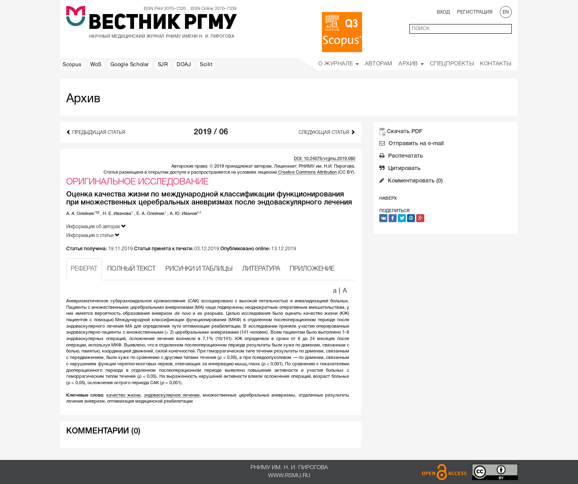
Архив (411, 64)
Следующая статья (327, 132)
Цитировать (400, 169)
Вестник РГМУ (162, 23)
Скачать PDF (404, 131)
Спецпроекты (452, 64)
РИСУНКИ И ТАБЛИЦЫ (198, 269)
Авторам (379, 64)
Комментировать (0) (411, 182)
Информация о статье (93, 235)
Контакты (496, 64)
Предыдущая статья (95, 132)
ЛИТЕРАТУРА (261, 269)
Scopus (72, 65)
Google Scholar (129, 65)
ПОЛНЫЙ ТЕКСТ (131, 269)
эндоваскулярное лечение (171, 395)
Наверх (388, 198)
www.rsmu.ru (289, 475)
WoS (96, 65)
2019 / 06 (211, 132)
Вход (443, 12)
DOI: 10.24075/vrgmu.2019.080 (324, 159)
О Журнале (338, 64)
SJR (163, 65)
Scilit (206, 65)
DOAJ (184, 65)
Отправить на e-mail (411, 144)
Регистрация (475, 12)
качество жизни (123, 395)
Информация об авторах (96, 226)
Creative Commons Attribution (307, 172)
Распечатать (401, 157)
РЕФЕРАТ (84, 269)
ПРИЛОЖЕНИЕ (312, 269)
